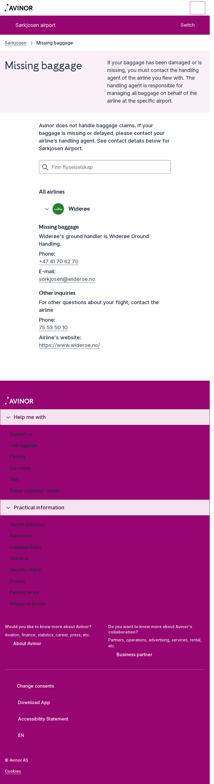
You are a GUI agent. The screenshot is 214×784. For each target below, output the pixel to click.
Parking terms (24, 592)
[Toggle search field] (166, 8)
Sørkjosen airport (30, 25)
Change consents (31, 686)
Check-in (19, 558)
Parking (17, 456)
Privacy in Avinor (27, 604)
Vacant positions (26, 524)
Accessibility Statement (38, 719)
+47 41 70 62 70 (58, 261)
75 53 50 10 (53, 327)
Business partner (130, 654)
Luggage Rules (25, 547)
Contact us (20, 434)
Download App (29, 702)
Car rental (19, 468)
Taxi (13, 479)
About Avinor (23, 643)
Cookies (13, 771)
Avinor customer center (34, 490)
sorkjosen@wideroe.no (67, 279)
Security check (25, 570)
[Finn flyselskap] (105, 167)
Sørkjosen (15, 43)
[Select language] (18, 735)
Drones (17, 581)
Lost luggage (23, 445)
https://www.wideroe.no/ (69, 345)
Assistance (21, 536)
